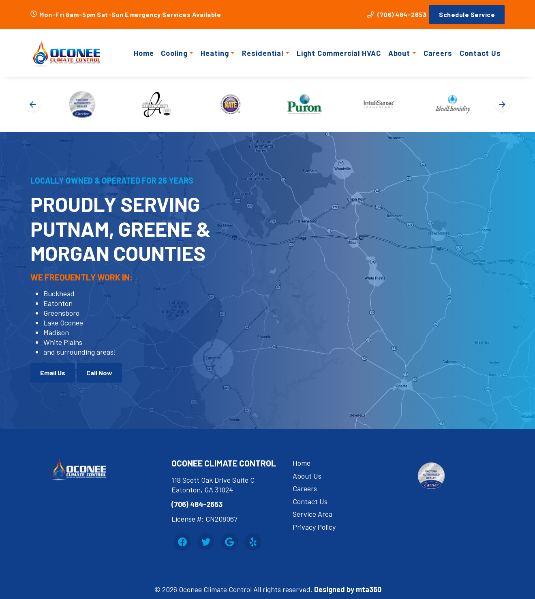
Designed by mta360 (347, 589)
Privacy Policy (314, 526)
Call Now (99, 373)
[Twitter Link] (205, 541)
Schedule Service (467, 14)
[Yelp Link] (252, 541)
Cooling (174, 53)
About (399, 53)
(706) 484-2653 (397, 14)
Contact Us (480, 53)
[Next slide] (502, 104)
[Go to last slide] (33, 104)
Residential (262, 53)
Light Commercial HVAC (339, 53)
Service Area (312, 513)
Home (144, 53)
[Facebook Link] (182, 541)
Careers (438, 53)
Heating (215, 53)
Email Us (52, 373)
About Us (307, 475)
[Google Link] (229, 541)
